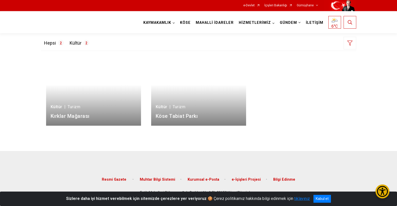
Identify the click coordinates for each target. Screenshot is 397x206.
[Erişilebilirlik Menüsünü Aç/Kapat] (382, 191)
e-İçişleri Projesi (246, 179)
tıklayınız (302, 198)
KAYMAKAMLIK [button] (157, 23)
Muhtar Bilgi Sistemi (157, 179)
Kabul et (322, 199)
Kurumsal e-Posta (203, 179)
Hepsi (54, 43)
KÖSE (185, 23)
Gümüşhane (305, 5)
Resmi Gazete (114, 179)
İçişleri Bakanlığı (275, 5)
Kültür (79, 43)
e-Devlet (249, 5)
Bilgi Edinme (284, 179)
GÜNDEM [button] (288, 23)
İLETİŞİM (314, 23)
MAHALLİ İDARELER (215, 23)
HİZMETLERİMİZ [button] (255, 23)
